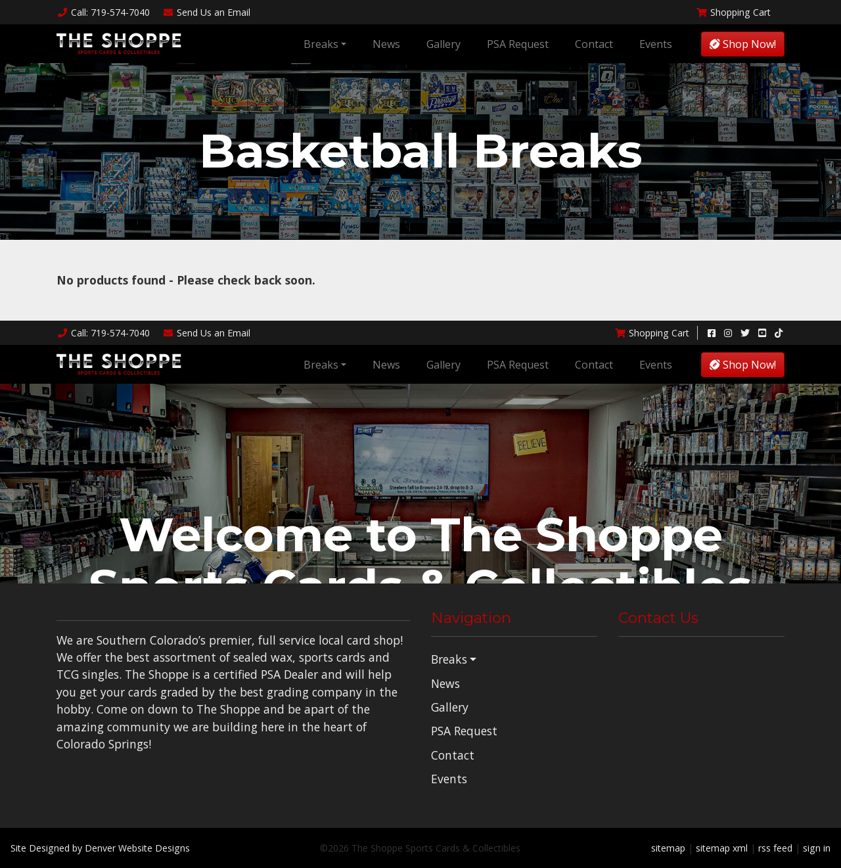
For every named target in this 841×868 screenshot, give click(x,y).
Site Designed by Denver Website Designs (100, 848)
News (386, 44)
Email (207, 12)
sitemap (668, 848)
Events (655, 44)
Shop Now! (743, 44)
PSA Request (518, 44)
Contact (594, 44)
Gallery (443, 44)
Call (103, 12)
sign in (816, 848)
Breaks (321, 44)
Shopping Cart (733, 12)
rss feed (775, 848)
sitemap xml (722, 848)
